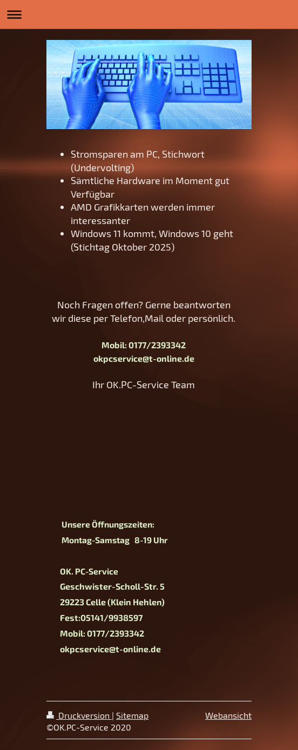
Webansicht (228, 715)
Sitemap (132, 715)
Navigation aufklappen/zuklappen (149, 14)
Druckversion (79, 715)
